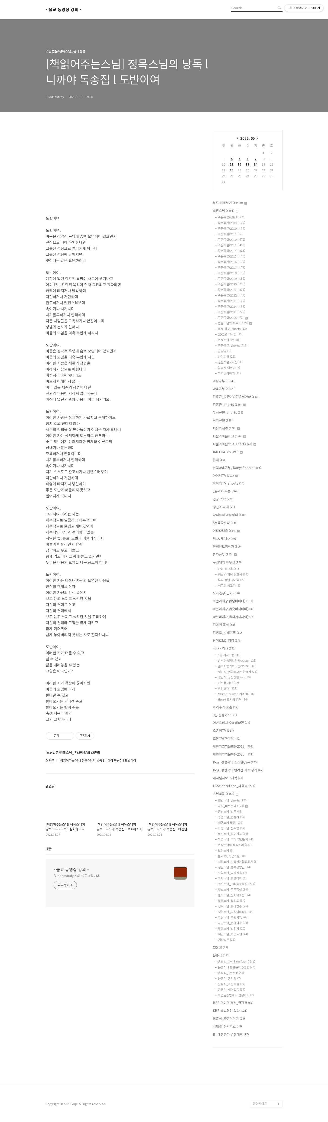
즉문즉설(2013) (231, 245)
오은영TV (223, 730)
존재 (220, 459)
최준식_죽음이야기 (229, 1018)
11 (232, 164)
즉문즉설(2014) (231, 250)
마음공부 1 (224, 380)
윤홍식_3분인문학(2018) (236, 961)
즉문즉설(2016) (231, 262)
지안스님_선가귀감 (233, 923)
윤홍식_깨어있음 (231, 989)
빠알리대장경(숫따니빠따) (233, 609)
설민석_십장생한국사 (234, 677)
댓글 (49, 848)
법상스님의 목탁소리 (235, 845)
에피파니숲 (226, 530)
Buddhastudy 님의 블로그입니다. (77, 875)
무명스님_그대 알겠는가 (236, 839)
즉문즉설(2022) (231, 295)
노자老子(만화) (226, 593)
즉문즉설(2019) (231, 278)
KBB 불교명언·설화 (230, 1010)
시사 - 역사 (224, 648)
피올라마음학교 (229, 436)
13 (247, 164)
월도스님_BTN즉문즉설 (236, 884)
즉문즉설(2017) (231, 267)
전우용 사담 (228, 683)
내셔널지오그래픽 (228, 778)
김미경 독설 (224, 624)
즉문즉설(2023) (231, 301)
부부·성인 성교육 (231, 580)
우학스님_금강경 (232, 873)
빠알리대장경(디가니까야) (233, 616)
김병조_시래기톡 (227, 632)
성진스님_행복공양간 (234, 867)
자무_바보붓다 (233, 806)
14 (255, 164)
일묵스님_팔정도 (231, 900)
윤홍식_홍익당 (229, 978)
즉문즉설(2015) (231, 256)
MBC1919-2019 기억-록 (236, 694)
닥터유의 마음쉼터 (229, 514)
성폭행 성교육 (229, 585)
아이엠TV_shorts (228, 483)
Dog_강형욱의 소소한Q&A (235, 762)
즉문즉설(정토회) (231, 217)
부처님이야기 (229, 373)
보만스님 (226, 850)
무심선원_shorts (228, 412)
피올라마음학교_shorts (234, 444)
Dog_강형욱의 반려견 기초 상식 (238, 770)
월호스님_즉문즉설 (234, 889)
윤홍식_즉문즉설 (231, 984)
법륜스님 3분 (229, 340)
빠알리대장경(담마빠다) (233, 601)
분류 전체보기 (230, 202)
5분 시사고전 (229, 655)
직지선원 (223, 420)
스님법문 (225, 793)
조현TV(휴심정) (226, 738)
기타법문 (226, 939)
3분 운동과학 (225, 715)
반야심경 (226, 356)
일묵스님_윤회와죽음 (234, 895)
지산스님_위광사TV (233, 917)
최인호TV (227, 688)
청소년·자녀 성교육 (233, 574)
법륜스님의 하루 (235, 323)
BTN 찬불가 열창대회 (231, 1034)
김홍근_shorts (229, 404)
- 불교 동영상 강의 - (63, 9)
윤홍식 (221, 955)
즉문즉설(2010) (231, 228)
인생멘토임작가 (227, 546)
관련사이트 (260, 1103)
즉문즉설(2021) (231, 289)
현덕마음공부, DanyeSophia (237, 467)
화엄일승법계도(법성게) (236, 995)
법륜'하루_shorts (232, 328)
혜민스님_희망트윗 (233, 934)
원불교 (220, 947)
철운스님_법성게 (231, 928)
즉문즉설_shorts (232, 345)
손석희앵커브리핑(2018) (237, 660)
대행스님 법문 (230, 822)
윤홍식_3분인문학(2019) (236, 967)
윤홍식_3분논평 (231, 973)
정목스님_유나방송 (233, 906)
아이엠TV (225, 475)
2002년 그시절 (230, 334)
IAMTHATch (228, 452)
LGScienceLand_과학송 (234, 785)
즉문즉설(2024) (231, 306)
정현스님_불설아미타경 (235, 912)
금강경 (225, 351)
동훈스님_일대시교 (233, 834)
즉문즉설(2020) (231, 284)
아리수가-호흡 (225, 707)
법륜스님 (225, 210)
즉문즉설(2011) (231, 234)
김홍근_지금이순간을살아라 (236, 396)
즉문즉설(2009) (231, 223)
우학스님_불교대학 (232, 878)
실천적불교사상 (231, 362)
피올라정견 (226, 428)
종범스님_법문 (230, 811)
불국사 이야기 (229, 367)
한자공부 (225, 554)
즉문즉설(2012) (231, 239)
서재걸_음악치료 (227, 1026)
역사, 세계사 (225, 538)
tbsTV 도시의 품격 (233, 699)
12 (239, 164)
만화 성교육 (228, 569)
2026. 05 (247, 138)
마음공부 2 (224, 388)
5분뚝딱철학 (225, 522)
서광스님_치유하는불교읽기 (237, 861)
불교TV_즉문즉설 (232, 856)
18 (232, 170)
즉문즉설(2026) (233, 317)
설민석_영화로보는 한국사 (237, 671)
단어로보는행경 (227, 640)
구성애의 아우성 (228, 562)
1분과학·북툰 (225, 491)
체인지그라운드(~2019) (233, 746)
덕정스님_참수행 (231, 828)
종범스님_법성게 (231, 817)
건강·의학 (223, 499)
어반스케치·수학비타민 (231, 722)
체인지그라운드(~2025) (233, 754)
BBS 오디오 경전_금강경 (233, 1002)
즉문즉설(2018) (231, 273)
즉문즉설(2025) (231, 312)
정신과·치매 (224, 507)
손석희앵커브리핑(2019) (237, 666)
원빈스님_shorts (232, 800)
